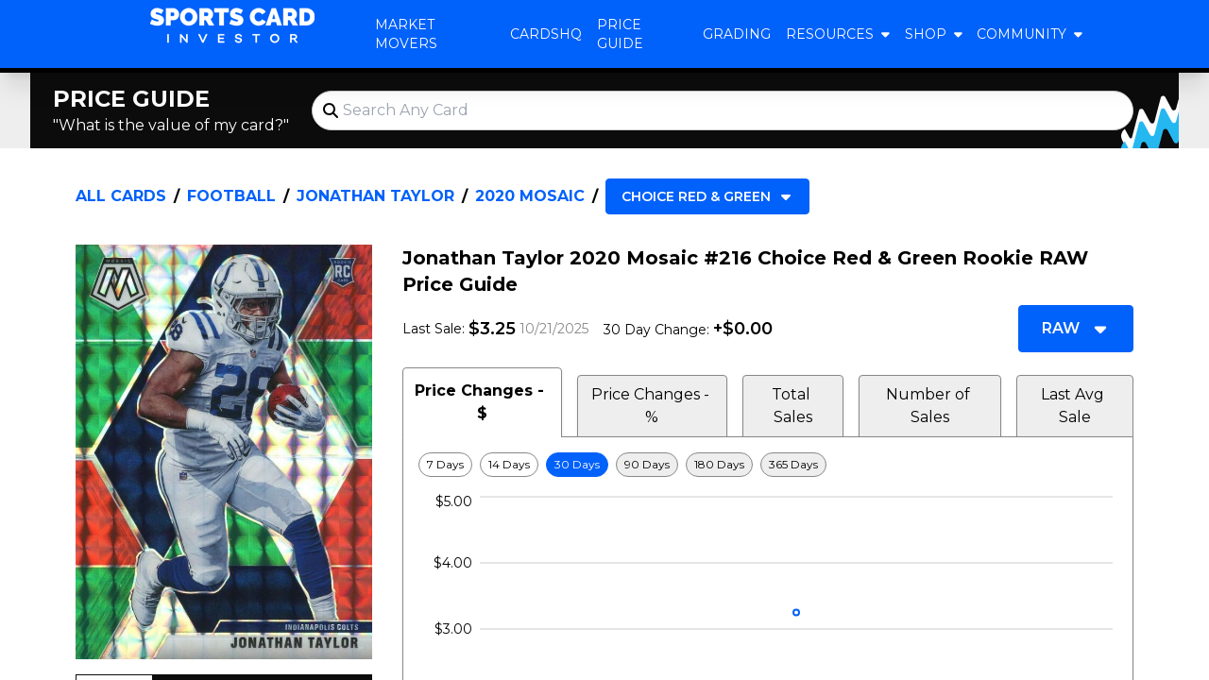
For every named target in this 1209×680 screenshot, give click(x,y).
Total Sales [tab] (793, 405)
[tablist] (767, 402)
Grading (737, 34)
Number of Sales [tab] (930, 405)
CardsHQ (546, 34)
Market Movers (406, 34)
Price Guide (620, 34)
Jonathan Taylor (375, 196)
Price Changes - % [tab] (652, 405)
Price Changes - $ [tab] (482, 402)
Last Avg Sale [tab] (1074, 405)
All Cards (121, 196)
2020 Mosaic (530, 196)
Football (231, 196)
